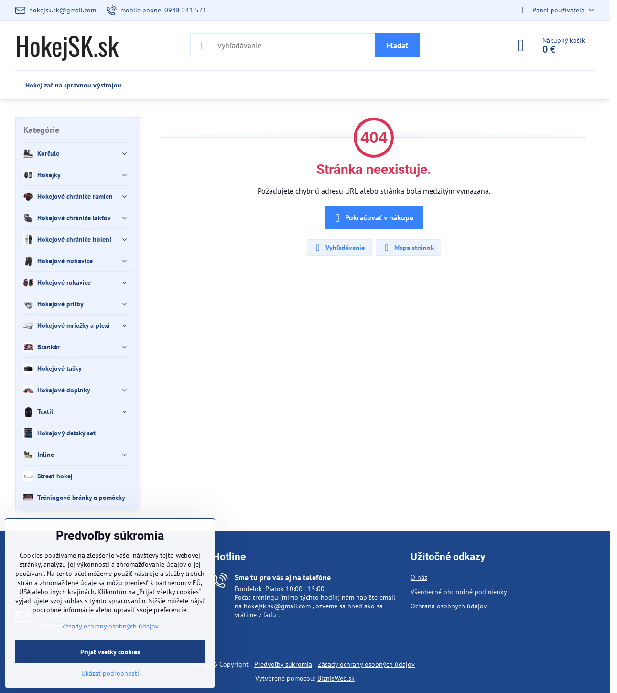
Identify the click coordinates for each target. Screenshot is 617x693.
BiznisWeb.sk (336, 678)
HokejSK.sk (67, 45)
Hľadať (397, 45)
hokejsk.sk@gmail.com (277, 606)
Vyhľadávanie (339, 247)
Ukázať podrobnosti (110, 673)
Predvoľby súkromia (283, 664)
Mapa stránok (408, 247)
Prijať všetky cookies (110, 652)
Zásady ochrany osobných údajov (366, 664)
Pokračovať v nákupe (372, 218)
